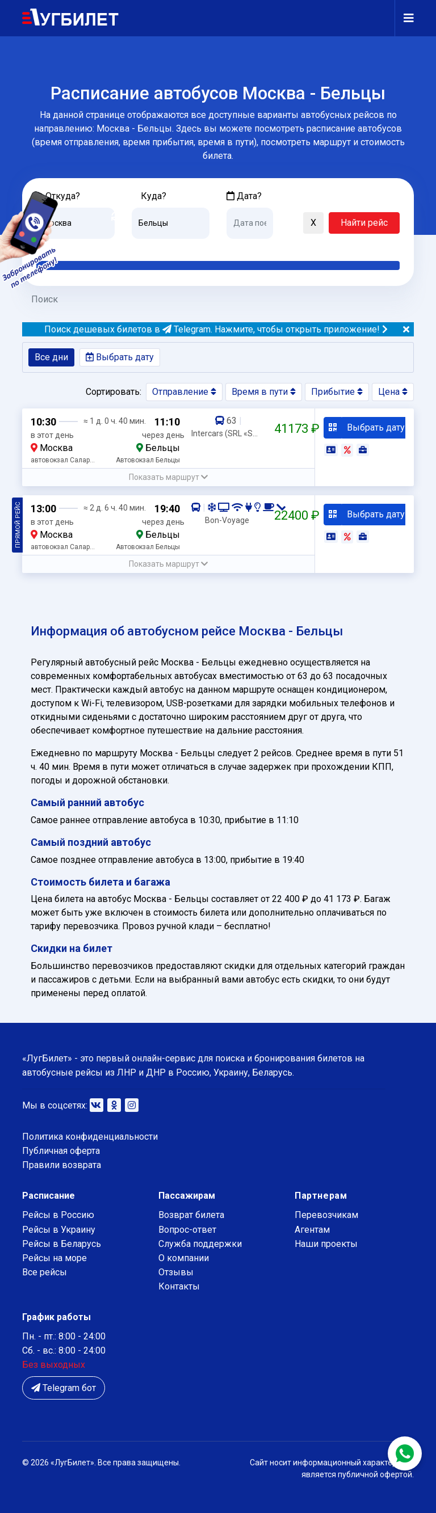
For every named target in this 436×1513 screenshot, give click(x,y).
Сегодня (243, 247)
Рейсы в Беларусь (61, 1243)
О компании (183, 1258)
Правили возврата (61, 1165)
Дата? (244, 196)
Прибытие (337, 391)
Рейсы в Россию (58, 1214)
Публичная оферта (61, 1150)
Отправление (184, 391)
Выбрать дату (120, 357)
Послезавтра (320, 247)
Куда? (153, 196)
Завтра (272, 247)
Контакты (179, 1286)
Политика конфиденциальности (90, 1136)
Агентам (312, 1229)
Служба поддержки (200, 1243)
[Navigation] (404, 18)
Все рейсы (44, 1272)
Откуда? (62, 196)
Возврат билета (191, 1214)
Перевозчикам (326, 1214)
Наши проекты (326, 1243)
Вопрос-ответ (187, 1229)
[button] (287, 223)
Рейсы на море (54, 1258)
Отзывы (176, 1272)
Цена (393, 391)
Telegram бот (63, 1388)
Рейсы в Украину (58, 1229)
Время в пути (264, 391)
